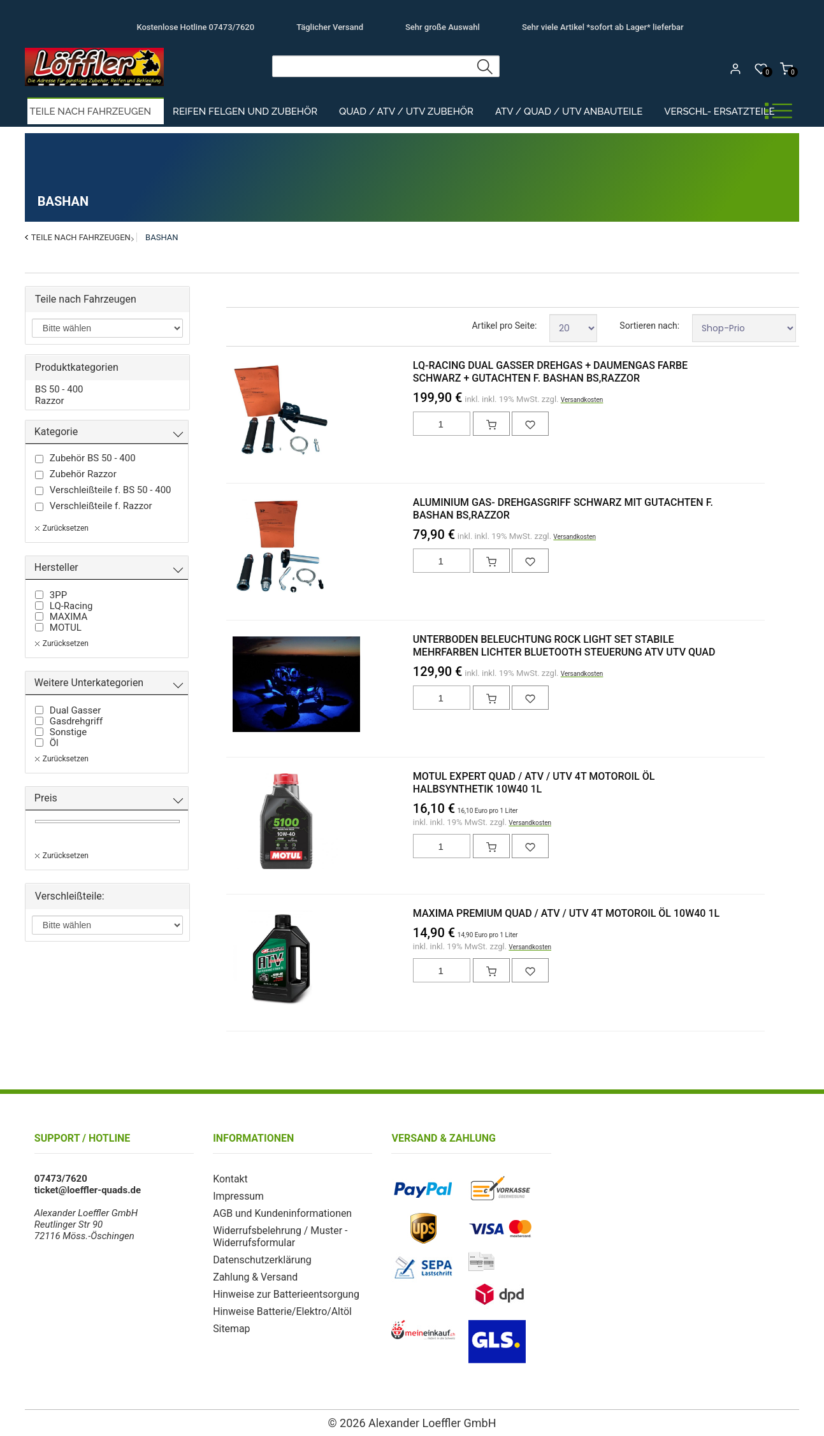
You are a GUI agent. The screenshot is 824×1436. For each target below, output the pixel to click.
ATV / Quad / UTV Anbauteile (568, 111)
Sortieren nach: (649, 325)
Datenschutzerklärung (259, 1256)
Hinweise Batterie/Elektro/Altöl (278, 1306)
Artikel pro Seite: (504, 325)
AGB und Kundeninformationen (278, 1211)
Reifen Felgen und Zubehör (245, 111)
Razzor (49, 400)
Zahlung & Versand (253, 1273)
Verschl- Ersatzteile (719, 111)
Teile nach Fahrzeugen (91, 111)
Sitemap (230, 1322)
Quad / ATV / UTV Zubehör (406, 111)
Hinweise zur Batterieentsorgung (282, 1289)
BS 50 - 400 (59, 389)
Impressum (237, 1195)
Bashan (161, 237)
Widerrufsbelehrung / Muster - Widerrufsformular (276, 1234)
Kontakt (229, 1178)
